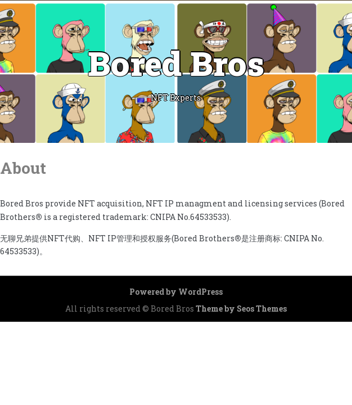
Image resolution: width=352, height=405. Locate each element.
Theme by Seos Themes (241, 308)
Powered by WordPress (176, 291)
